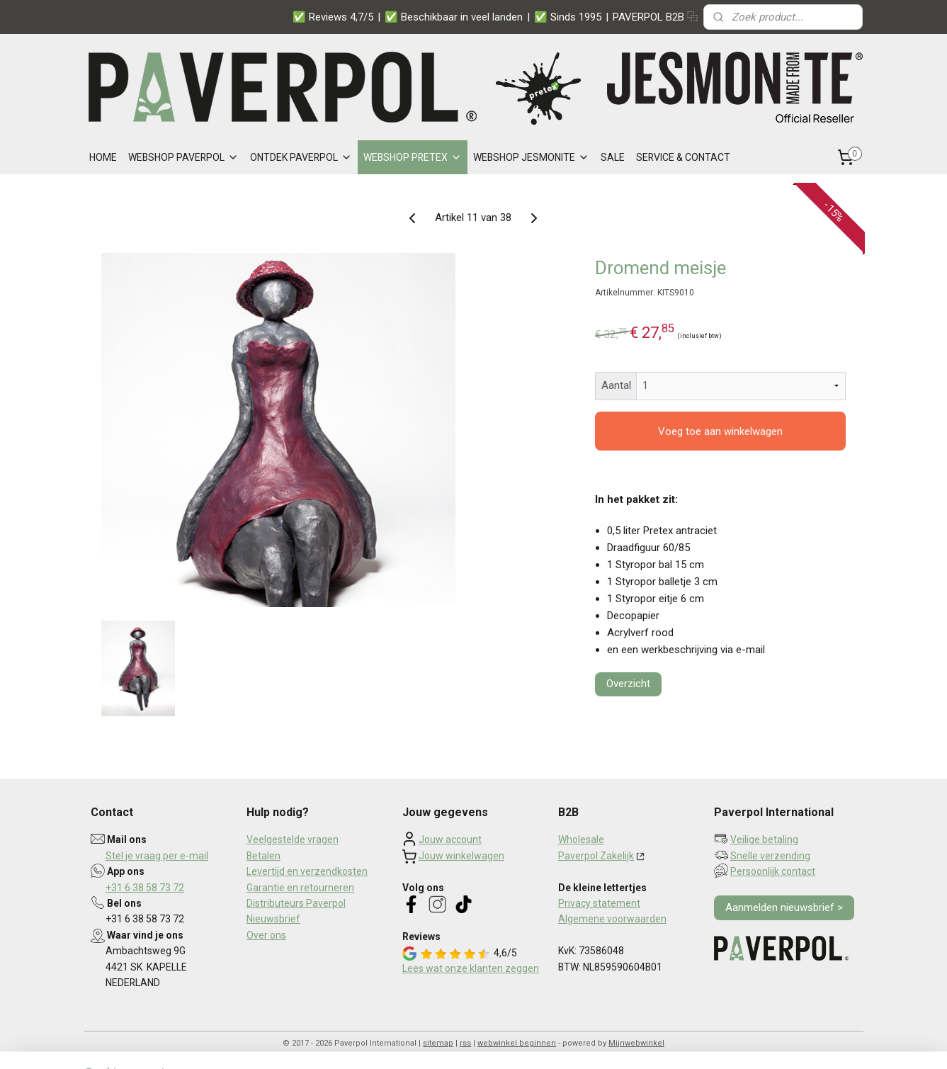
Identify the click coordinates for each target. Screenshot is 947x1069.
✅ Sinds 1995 (567, 17)
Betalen (263, 855)
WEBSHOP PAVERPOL (183, 157)
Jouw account (450, 839)
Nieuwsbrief (273, 918)
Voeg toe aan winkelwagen (720, 431)
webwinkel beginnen (516, 1043)
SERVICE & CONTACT (683, 157)
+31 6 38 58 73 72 (145, 887)
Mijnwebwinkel (636, 1043)
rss (465, 1043)
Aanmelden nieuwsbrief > (784, 907)
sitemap (438, 1043)
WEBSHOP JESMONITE (531, 157)
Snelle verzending (770, 855)
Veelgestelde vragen (292, 839)
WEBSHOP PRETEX (412, 157)
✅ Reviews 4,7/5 (333, 17)
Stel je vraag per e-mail (157, 855)
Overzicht (628, 683)
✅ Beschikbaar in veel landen (454, 17)
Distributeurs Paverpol (296, 903)
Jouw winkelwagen (461, 855)
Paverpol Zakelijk (596, 855)
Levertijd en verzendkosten (307, 871)
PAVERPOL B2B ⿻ (655, 17)
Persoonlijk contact (772, 871)
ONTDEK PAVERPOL (301, 157)
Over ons (266, 935)
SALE (613, 157)
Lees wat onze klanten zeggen (470, 968)
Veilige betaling (764, 839)
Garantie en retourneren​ (300, 887)
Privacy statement (599, 903)
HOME (103, 157)
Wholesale (581, 839)
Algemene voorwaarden (612, 918)
